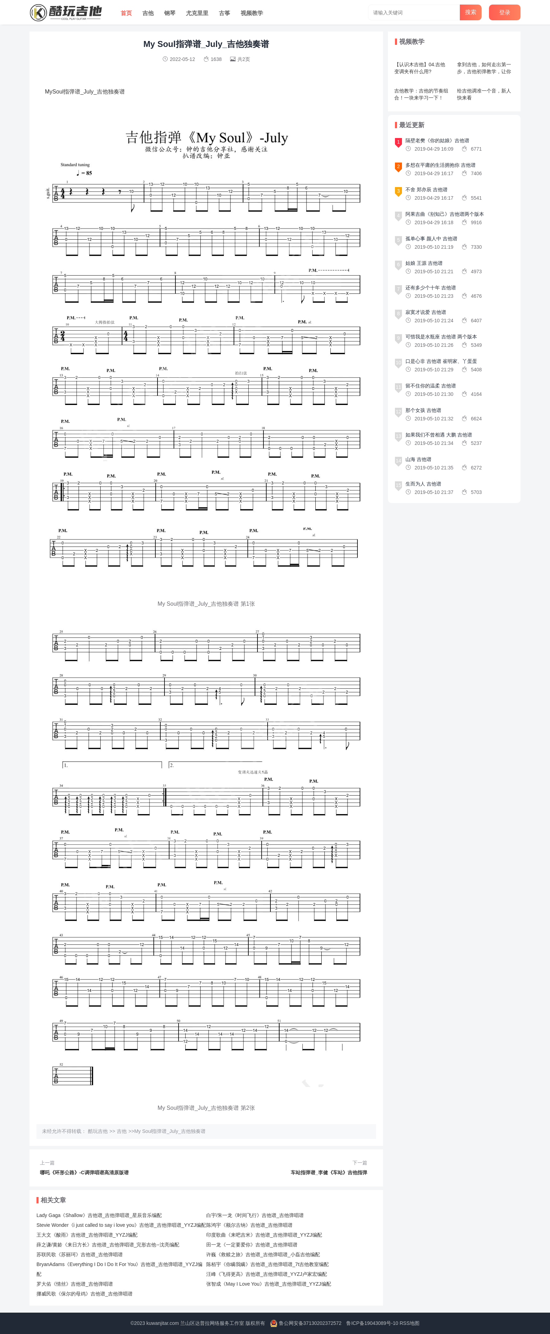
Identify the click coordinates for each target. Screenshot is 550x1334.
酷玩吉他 (98, 1131)
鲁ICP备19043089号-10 (372, 1323)
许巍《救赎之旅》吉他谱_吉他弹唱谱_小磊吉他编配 (263, 1254)
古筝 (224, 13)
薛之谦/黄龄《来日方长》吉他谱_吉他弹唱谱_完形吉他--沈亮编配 (107, 1244)
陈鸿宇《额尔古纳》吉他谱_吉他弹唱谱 (249, 1225)
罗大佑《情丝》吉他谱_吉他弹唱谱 (74, 1284)
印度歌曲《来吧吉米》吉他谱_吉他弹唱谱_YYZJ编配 (264, 1235)
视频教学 (252, 13)
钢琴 (169, 13)
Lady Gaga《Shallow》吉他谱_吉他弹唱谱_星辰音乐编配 (99, 1215)
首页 (126, 13)
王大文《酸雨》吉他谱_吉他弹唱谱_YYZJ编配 (87, 1235)
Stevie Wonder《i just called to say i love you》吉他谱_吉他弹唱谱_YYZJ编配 (121, 1225)
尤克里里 (197, 13)
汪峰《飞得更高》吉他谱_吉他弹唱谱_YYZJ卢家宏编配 (266, 1274)
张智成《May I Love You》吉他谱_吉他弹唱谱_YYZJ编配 (268, 1284)
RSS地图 (410, 1323)
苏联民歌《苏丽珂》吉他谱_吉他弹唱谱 (79, 1254)
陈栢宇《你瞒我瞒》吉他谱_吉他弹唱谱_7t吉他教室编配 (267, 1264)
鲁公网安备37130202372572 (310, 1323)
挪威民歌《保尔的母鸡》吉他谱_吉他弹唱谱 (84, 1294)
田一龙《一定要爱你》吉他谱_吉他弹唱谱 (251, 1244)
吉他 (148, 13)
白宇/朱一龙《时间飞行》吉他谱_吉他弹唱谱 (255, 1215)
